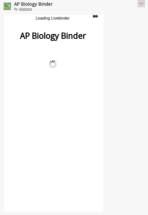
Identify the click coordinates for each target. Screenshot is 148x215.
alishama (25, 9)
